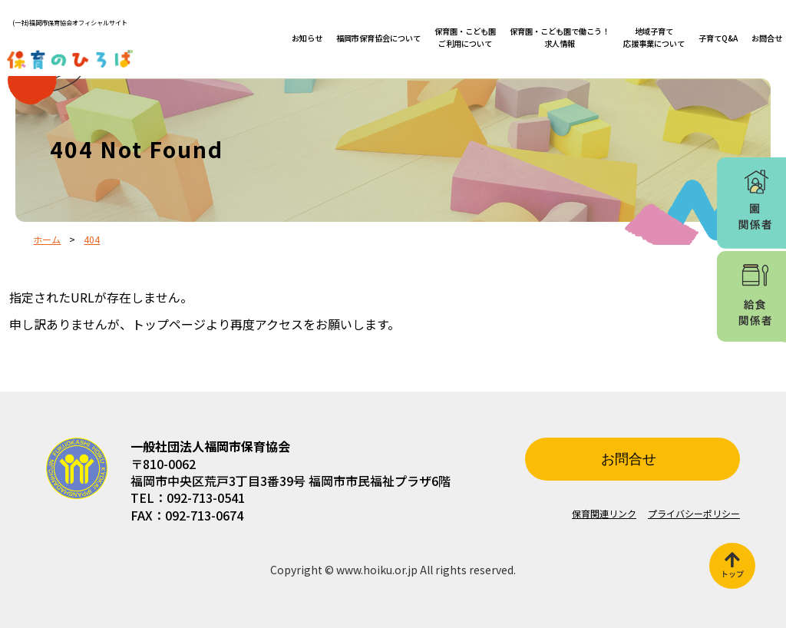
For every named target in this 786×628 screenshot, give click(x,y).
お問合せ (766, 38)
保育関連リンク (604, 513)
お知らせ (307, 38)
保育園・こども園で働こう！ (559, 37)
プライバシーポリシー (694, 513)
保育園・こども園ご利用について (465, 37)
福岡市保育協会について (378, 38)
